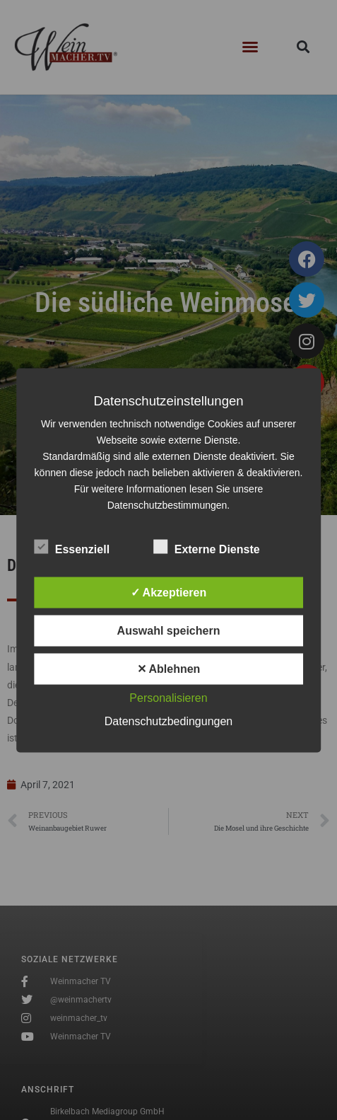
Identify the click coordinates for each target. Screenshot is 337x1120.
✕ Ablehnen (169, 668)
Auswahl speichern (168, 630)
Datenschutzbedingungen (168, 721)
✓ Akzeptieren (169, 592)
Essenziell (72, 546)
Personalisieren (168, 697)
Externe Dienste (206, 546)
